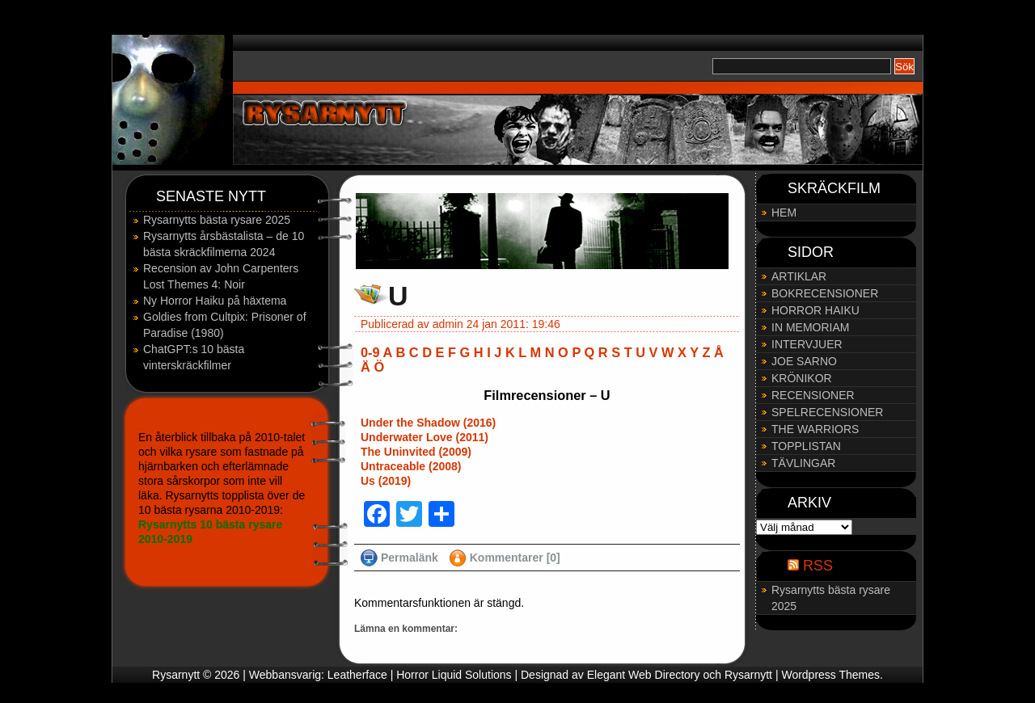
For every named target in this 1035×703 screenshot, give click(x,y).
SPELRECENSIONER (827, 412)
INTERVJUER (807, 344)
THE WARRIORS (815, 429)
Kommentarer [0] (515, 557)
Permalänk (409, 557)
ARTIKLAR (798, 276)
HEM (783, 212)
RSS (818, 566)
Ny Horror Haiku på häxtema (214, 300)
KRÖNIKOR (801, 378)
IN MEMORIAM (810, 327)
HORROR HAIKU (815, 310)
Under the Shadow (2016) (428, 422)
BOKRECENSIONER (824, 293)
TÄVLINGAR (803, 463)
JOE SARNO (804, 361)
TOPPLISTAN (806, 446)
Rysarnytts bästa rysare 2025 (216, 219)
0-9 (370, 352)
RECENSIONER (813, 395)
